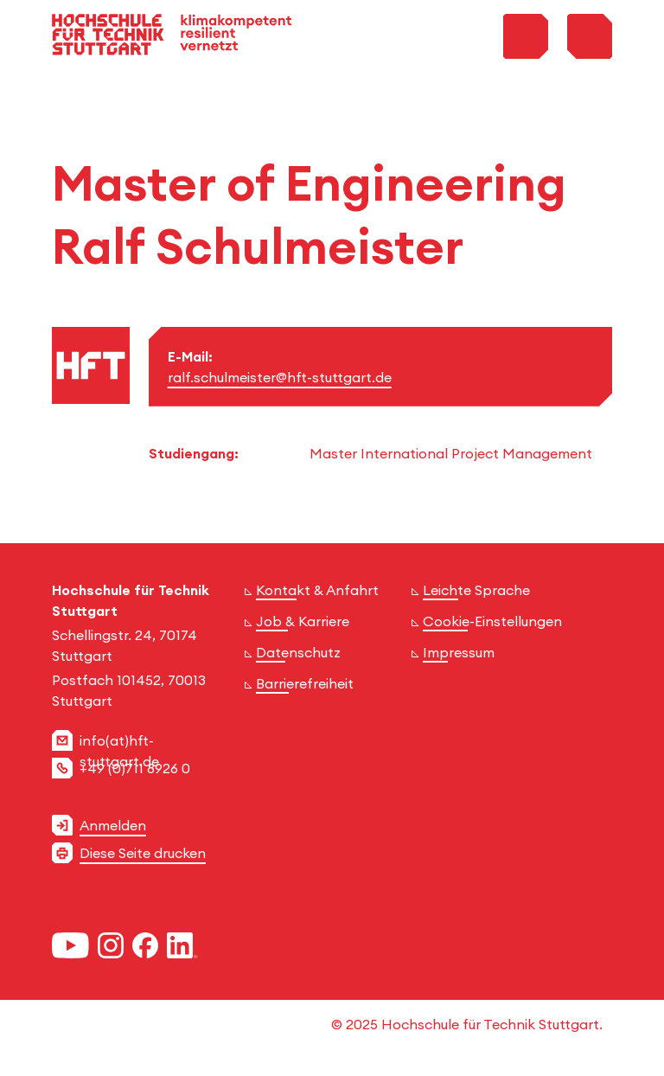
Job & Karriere (302, 621)
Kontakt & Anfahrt (317, 590)
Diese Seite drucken (143, 852)
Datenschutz (298, 652)
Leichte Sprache (476, 590)
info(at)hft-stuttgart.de (119, 751)
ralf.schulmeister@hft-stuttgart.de (280, 377)
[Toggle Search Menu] (525, 36)
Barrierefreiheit (305, 683)
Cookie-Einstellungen (492, 621)
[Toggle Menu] (589, 36)
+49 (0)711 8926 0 (135, 768)
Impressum (459, 652)
